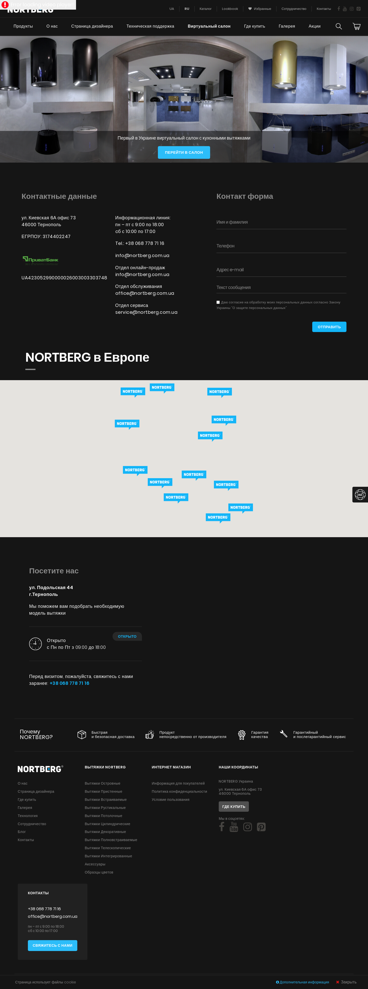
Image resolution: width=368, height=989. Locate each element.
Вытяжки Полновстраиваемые (111, 838)
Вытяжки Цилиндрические (107, 822)
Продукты (22, 27)
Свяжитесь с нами (52, 943)
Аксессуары (95, 861)
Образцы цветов (99, 869)
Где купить (254, 27)
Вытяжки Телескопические (108, 846)
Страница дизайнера (92, 27)
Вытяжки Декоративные (105, 830)
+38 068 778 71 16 (145, 243)
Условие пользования (171, 799)
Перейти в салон (184, 152)
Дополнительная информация (303, 982)
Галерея (287, 27)
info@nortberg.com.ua (142, 255)
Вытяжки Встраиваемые (106, 799)
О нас (52, 27)
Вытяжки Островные (102, 783)
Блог (22, 830)
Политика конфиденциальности (179, 791)
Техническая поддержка (150, 27)
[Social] (222, 827)
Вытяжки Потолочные (103, 814)
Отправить (329, 327)
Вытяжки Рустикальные (105, 806)
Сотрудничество (32, 822)
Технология (28, 814)
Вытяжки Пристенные (103, 791)
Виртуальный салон (209, 27)
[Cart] (357, 27)
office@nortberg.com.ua (145, 292)
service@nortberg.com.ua (146, 311)
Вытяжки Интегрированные (108, 854)
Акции (315, 27)
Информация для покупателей (178, 783)
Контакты (26, 838)
